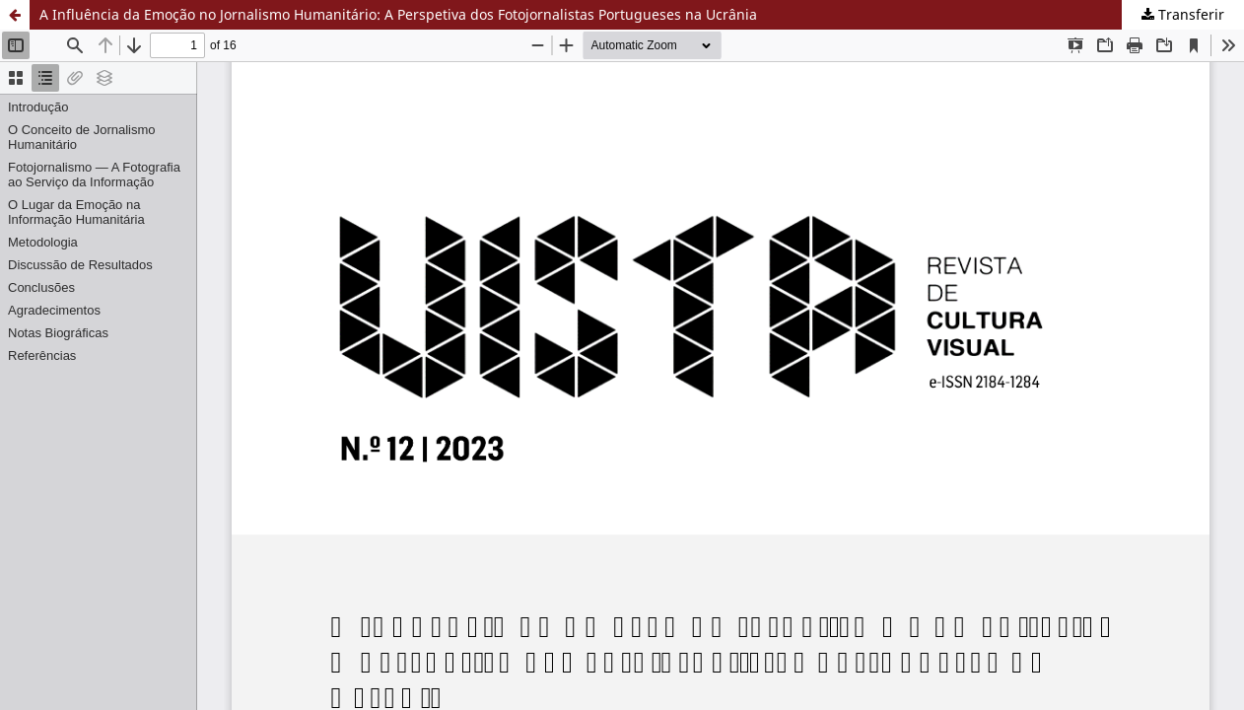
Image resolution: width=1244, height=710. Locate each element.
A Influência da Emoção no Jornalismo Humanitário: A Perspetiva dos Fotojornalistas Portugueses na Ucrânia (398, 14)
